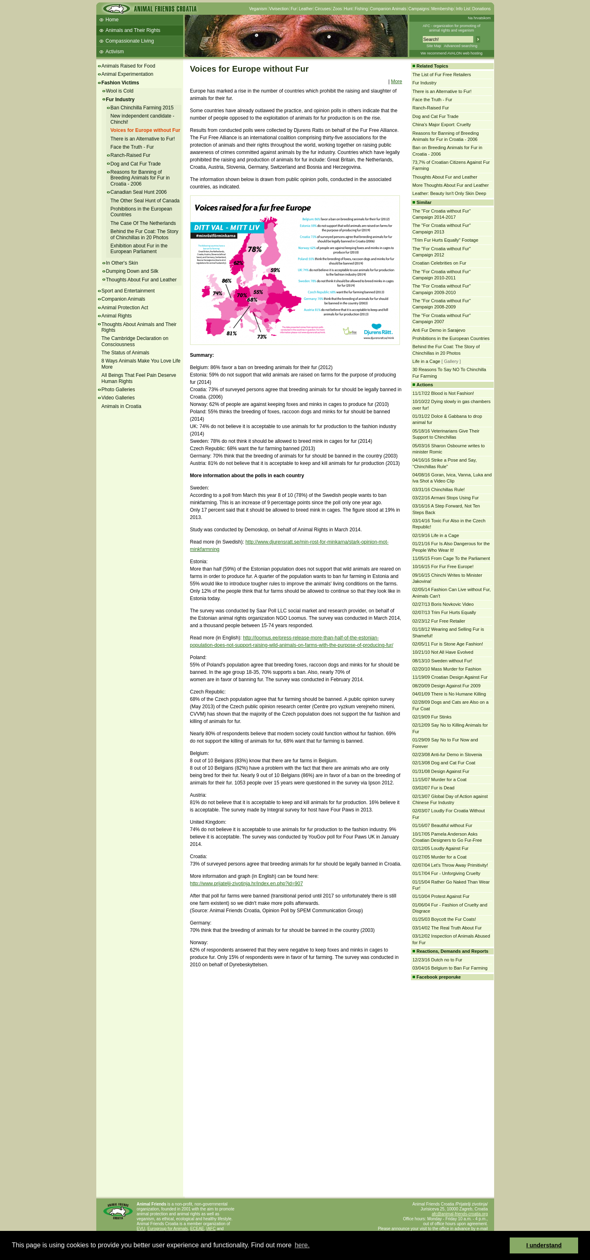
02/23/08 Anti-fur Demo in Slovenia (447, 754)
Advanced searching (460, 46)
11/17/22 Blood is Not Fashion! (443, 393)
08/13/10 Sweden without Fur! (442, 660)
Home (112, 20)
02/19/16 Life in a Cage (436, 535)
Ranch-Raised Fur (130, 155)
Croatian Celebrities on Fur (439, 263)
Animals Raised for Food (128, 66)
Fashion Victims (120, 83)
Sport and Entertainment (128, 291)
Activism (115, 51)
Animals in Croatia (121, 406)
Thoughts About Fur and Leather (141, 280)
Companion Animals (388, 9)
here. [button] (302, 1245)
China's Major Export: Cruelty (442, 124)
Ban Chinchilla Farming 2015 (142, 108)
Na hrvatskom (479, 18)
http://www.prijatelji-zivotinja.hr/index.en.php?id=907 (246, 883)
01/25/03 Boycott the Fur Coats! (444, 919)
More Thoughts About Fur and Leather (451, 185)
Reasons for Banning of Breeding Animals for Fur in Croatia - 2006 (140, 178)
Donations (481, 9)
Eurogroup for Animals (168, 1228)
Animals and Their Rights (133, 30)
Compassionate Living (130, 41)
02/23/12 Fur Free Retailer (439, 621)
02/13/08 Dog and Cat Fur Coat (444, 762)
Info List (463, 9)
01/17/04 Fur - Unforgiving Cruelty (447, 873)
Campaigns (418, 9)
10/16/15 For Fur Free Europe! (443, 566)
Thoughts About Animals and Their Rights (139, 327)
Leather (306, 9)
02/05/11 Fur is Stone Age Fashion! (448, 643)
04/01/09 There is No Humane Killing (449, 693)
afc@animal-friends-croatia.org (460, 1214)
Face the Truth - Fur (132, 147)
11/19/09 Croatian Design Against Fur (450, 677)
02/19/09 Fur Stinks (432, 716)
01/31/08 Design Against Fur (441, 771)
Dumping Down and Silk (132, 271)
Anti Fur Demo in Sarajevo (439, 330)
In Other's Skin (122, 263)
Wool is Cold (120, 91)
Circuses (323, 9)
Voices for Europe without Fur (145, 130)
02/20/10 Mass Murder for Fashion (447, 668)
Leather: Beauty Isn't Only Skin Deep (449, 193)
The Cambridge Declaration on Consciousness (135, 341)
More (396, 81)
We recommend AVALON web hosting (451, 53)
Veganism (258, 9)
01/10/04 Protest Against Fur (441, 896)
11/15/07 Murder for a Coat (440, 779)
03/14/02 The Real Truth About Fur (447, 927)
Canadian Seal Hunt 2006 (139, 192)
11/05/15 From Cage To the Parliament (451, 558)
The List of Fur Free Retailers (442, 74)
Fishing (361, 9)
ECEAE (197, 1228)
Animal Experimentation (128, 74)
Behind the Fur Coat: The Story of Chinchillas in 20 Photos (145, 234)
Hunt (348, 9)
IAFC (211, 1228)
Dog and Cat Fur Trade (136, 164)
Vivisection (279, 9)
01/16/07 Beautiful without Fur (442, 825)
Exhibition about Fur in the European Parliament (139, 248)
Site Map (434, 46)
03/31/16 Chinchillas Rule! (439, 489)
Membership (442, 9)
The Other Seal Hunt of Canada (145, 201)
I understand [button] (544, 1245)
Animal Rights (117, 316)
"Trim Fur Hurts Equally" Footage (446, 240)
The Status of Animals (126, 353)
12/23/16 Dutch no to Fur (438, 959)
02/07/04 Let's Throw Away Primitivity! (450, 865)
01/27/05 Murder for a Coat (440, 856)
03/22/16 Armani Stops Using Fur (446, 497)
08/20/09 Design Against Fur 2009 (447, 685)
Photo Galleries (118, 389)
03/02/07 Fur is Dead (434, 787)
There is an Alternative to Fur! (143, 139)
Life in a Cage (426, 361)
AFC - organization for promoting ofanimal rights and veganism (452, 28)
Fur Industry (120, 99)
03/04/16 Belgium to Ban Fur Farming (450, 967)
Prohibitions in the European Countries (451, 338)
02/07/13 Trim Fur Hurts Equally (444, 612)
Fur (293, 9)
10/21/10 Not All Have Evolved (443, 652)
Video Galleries (118, 398)
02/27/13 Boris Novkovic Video (443, 604)
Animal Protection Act (125, 307)
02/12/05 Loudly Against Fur (441, 848)
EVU (141, 1228)
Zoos (337, 9)
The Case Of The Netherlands (143, 223)
